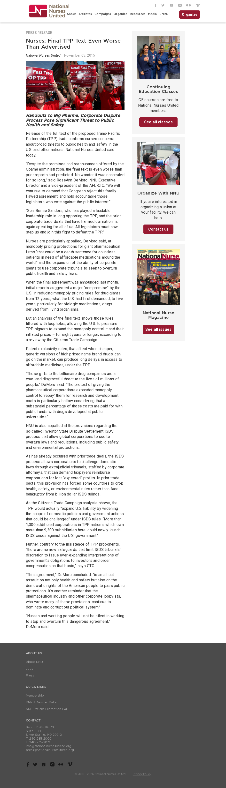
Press (30, 675)
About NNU (34, 661)
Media (152, 14)
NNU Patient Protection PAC (47, 709)
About (71, 14)
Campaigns (102, 14)
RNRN (163, 14)
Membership (35, 695)
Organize (120, 14)
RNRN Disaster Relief (42, 702)
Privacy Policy (142, 774)
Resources (138, 14)
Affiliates (85, 14)
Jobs (29, 668)
